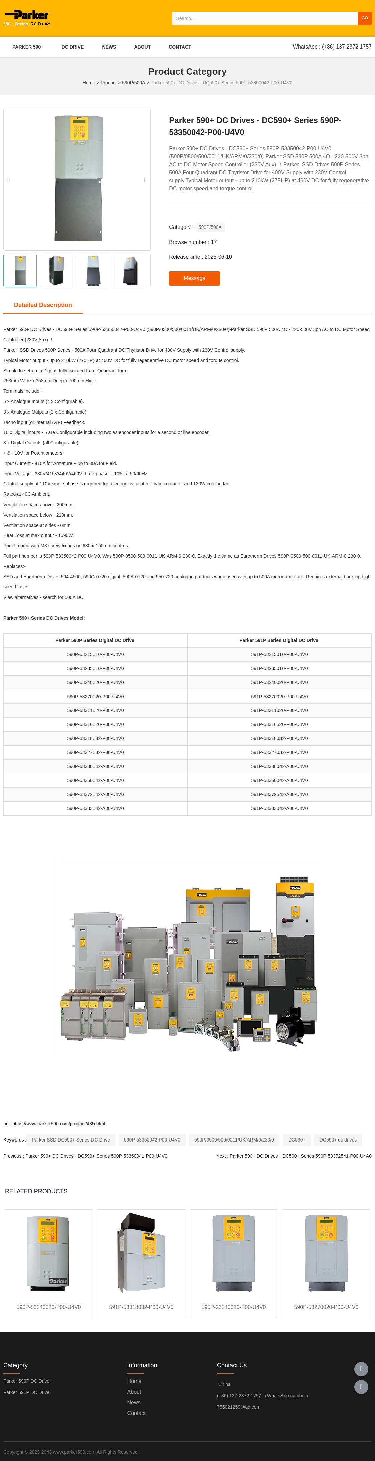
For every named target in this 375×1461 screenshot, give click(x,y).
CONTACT (180, 47)
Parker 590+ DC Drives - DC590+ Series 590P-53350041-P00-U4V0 (96, 1156)
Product (109, 82)
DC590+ (297, 1140)
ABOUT (142, 47)
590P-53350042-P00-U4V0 (152, 1140)
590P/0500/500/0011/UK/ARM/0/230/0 (234, 1140)
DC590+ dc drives (338, 1140)
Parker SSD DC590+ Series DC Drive (71, 1140)
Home (90, 82)
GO (365, 18)
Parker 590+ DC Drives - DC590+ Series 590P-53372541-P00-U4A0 (301, 1156)
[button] (145, 180)
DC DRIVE (73, 47)
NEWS (109, 47)
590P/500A (133, 82)
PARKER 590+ (28, 47)
